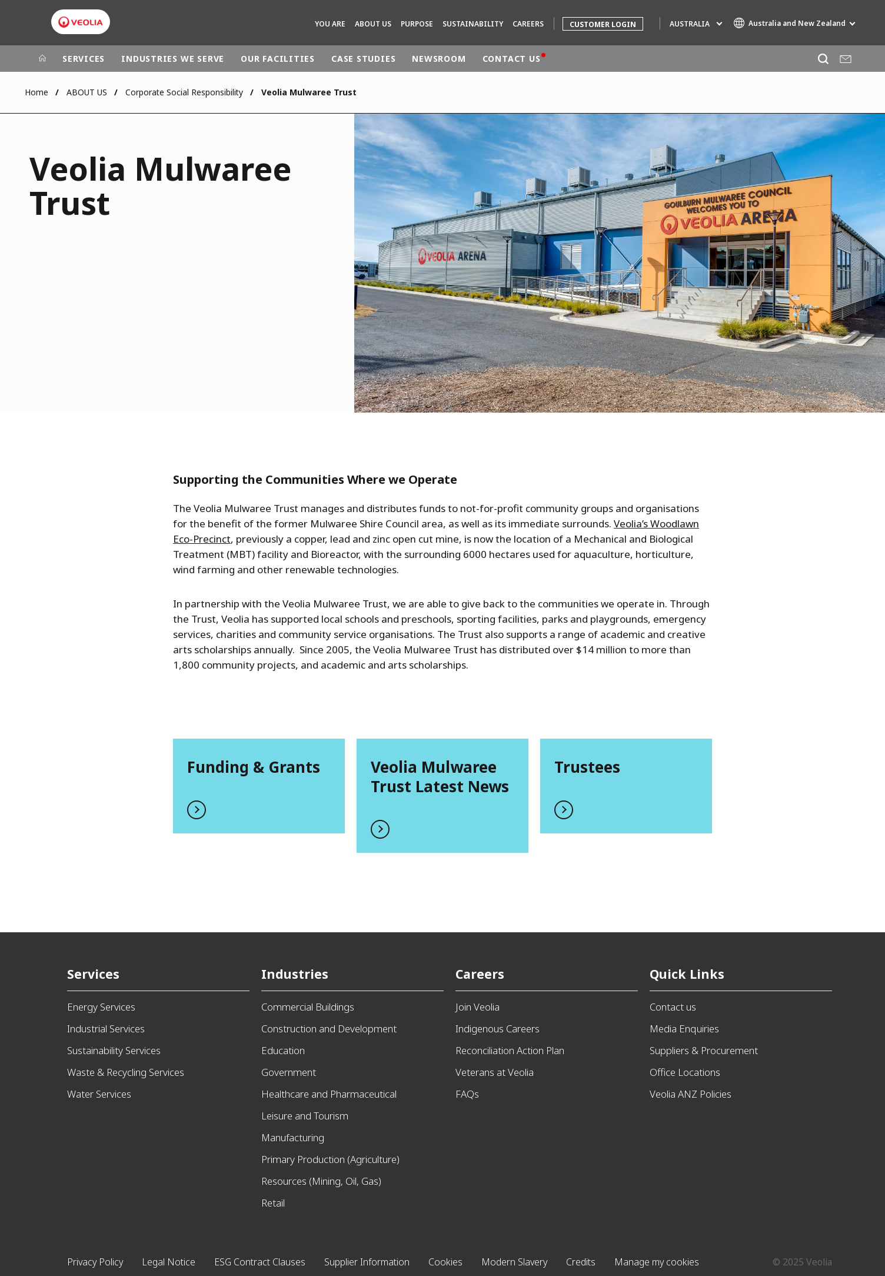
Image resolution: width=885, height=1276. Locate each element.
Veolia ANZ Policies (690, 1094)
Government (288, 1072)
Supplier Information (367, 1261)
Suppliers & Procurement (704, 1050)
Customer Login (603, 24)
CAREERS (528, 24)
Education (283, 1050)
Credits (580, 1261)
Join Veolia (477, 1007)
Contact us (673, 1007)
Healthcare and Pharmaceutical (329, 1094)
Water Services (99, 1094)
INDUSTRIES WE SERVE (172, 58)
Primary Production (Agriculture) (330, 1159)
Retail (273, 1202)
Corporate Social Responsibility (184, 92)
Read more (259, 786)
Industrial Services (106, 1028)
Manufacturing (292, 1137)
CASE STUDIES (363, 58)
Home (36, 92)
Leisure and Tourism (304, 1115)
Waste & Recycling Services (125, 1072)
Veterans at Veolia (494, 1072)
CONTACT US (512, 58)
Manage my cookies (656, 1261)
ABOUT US (373, 24)
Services (93, 973)
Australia (690, 24)
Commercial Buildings (307, 1007)
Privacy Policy (95, 1261)
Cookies (445, 1261)
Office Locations (685, 1072)
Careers (479, 973)
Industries (294, 973)
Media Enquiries (684, 1028)
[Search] (823, 58)
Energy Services (101, 1007)
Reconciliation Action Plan (509, 1050)
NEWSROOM (438, 58)
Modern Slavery (514, 1261)
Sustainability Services (114, 1050)
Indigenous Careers (497, 1028)
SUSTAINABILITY (472, 24)
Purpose (417, 24)
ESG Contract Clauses (259, 1261)
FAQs (467, 1094)
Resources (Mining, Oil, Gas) (321, 1181)
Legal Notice (168, 1261)
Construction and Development (329, 1028)
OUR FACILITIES (278, 58)
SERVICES (83, 58)
